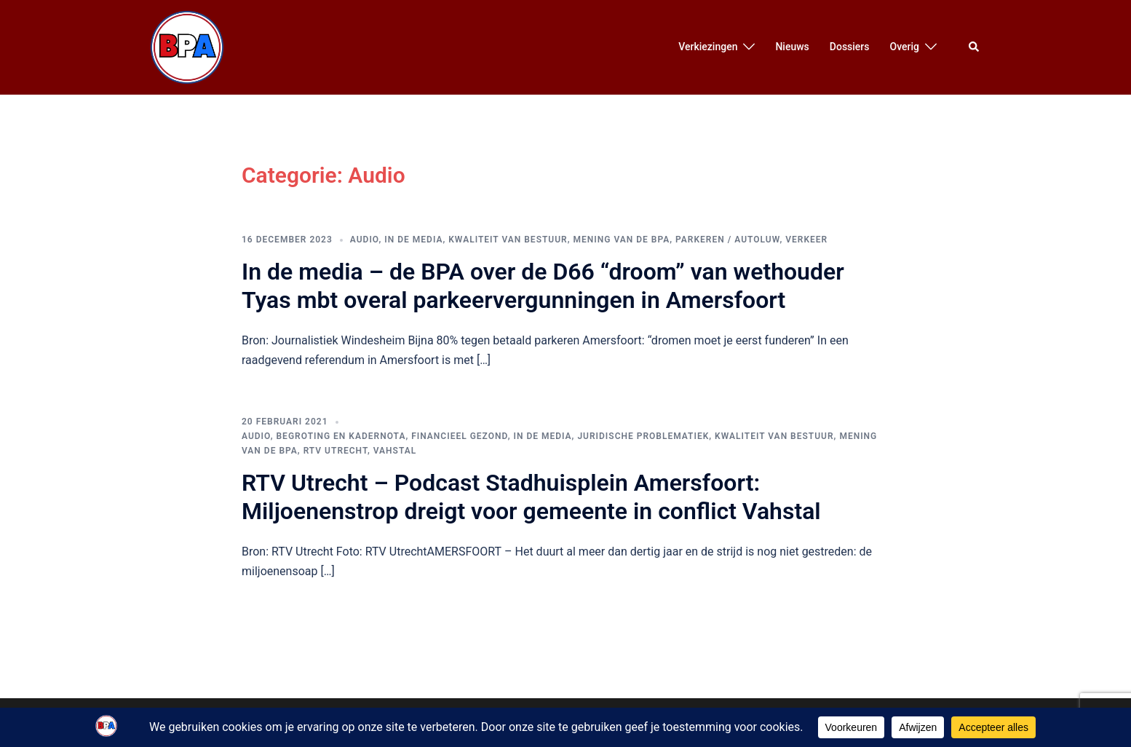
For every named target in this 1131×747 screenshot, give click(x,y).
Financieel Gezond (459, 436)
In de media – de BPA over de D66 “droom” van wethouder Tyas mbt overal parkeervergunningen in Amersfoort (543, 285)
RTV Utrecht (335, 451)
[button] (974, 47)
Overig (904, 46)
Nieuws (792, 46)
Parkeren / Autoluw (727, 239)
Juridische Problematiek (643, 436)
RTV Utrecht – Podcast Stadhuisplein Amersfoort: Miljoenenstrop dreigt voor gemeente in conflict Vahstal (531, 496)
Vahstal (394, 451)
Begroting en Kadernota (341, 436)
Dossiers (850, 46)
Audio (364, 239)
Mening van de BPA (622, 239)
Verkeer (806, 239)
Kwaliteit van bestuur (507, 239)
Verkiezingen (707, 46)
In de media (413, 239)
